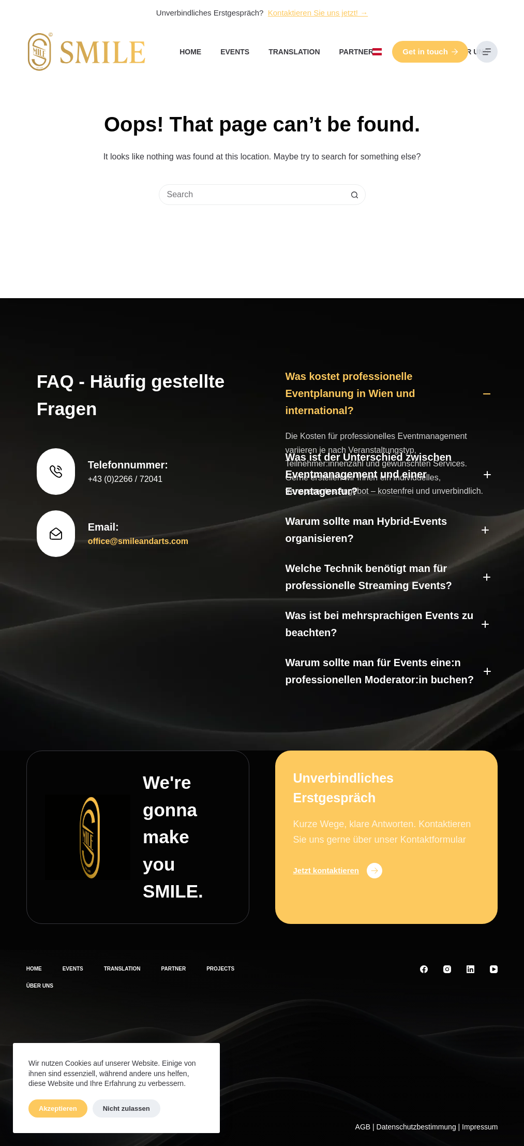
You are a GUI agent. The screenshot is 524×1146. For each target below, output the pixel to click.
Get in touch (430, 51)
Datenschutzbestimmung (416, 1127)
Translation (294, 52)
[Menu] (487, 52)
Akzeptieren (58, 1108)
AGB (363, 1127)
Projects (220, 969)
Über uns (470, 52)
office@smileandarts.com (138, 479)
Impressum (480, 1127)
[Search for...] (252, 194)
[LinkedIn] (470, 969)
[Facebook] (424, 969)
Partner (356, 52)
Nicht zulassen (126, 1108)
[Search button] (355, 194)
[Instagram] (447, 969)
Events (234, 52)
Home (190, 52)
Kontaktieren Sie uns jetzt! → (318, 12)
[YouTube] (494, 969)
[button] (377, 51)
